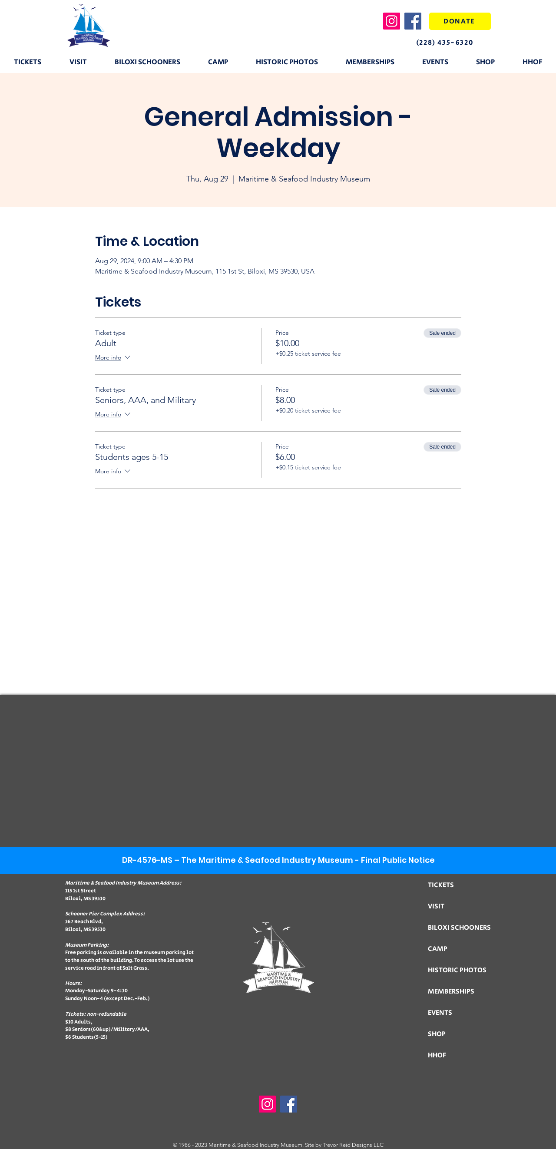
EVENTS (440, 1013)
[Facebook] (412, 21)
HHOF (437, 1055)
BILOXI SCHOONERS (459, 928)
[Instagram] (391, 21)
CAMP (437, 949)
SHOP (437, 1034)
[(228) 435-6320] (452, 42)
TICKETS (441, 885)
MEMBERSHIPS (451, 992)
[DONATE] (460, 21)
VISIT (436, 906)
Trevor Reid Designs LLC (353, 1145)
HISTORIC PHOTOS (457, 970)
